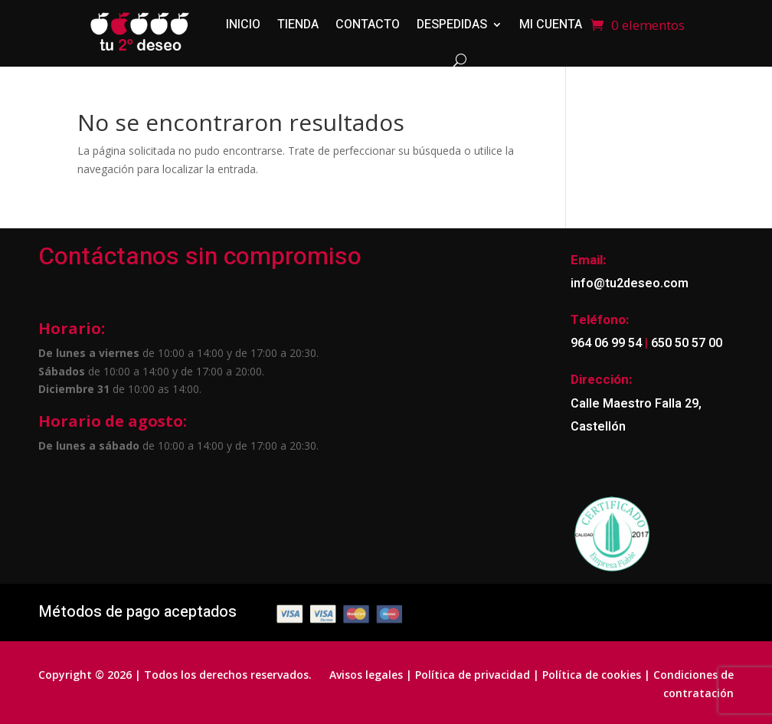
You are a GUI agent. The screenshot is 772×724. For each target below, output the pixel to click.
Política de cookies (591, 674)
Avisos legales (366, 674)
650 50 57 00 (685, 343)
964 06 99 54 (606, 343)
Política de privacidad (472, 674)
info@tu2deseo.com (630, 283)
